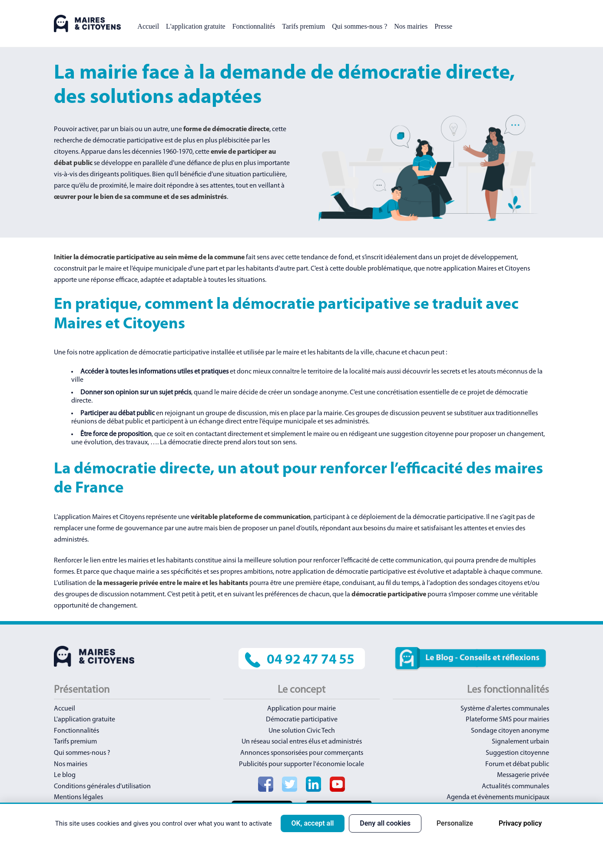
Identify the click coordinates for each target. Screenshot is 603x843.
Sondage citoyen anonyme (510, 730)
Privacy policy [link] (520, 823)
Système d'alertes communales (505, 708)
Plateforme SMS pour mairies (507, 719)
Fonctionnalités (253, 26)
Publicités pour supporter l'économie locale (301, 764)
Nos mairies (410, 26)
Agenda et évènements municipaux (498, 797)
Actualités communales (515, 786)
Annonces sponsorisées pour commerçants (301, 753)
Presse (443, 26)
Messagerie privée (523, 775)
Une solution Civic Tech (301, 730)
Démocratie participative (302, 719)
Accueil (148, 26)
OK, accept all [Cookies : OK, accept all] (312, 823)
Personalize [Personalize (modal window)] (455, 823)
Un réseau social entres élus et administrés (302, 741)
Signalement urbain (520, 741)
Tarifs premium (303, 26)
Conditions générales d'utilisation (102, 786)
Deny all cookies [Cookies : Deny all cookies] (385, 823)
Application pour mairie (301, 708)
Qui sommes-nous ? (359, 26)
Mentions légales (78, 797)
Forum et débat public (517, 764)
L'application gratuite (195, 26)
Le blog (65, 775)
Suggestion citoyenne (517, 753)
